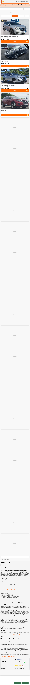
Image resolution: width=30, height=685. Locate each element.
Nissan (5, 559)
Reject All (25, 683)
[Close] (28, 677)
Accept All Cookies (18, 683)
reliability (6, 633)
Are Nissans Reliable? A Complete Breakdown (13, 634)
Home (2, 559)
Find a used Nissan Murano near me (7, 588)
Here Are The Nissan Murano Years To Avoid (12, 589)
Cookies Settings (4, 683)
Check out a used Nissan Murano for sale (8, 656)
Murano (8, 559)
